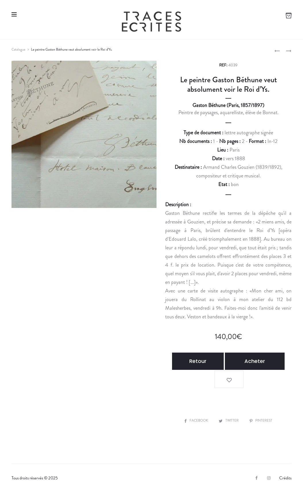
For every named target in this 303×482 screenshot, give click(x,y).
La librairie (25, 468)
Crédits (285, 459)
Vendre (51, 468)
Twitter (229, 401)
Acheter (244, 361)
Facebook (195, 401)
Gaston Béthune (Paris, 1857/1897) (228, 105)
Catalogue (18, 49)
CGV (99, 468)
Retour (191, 361)
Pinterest (262, 401)
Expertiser (75, 468)
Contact (121, 468)
